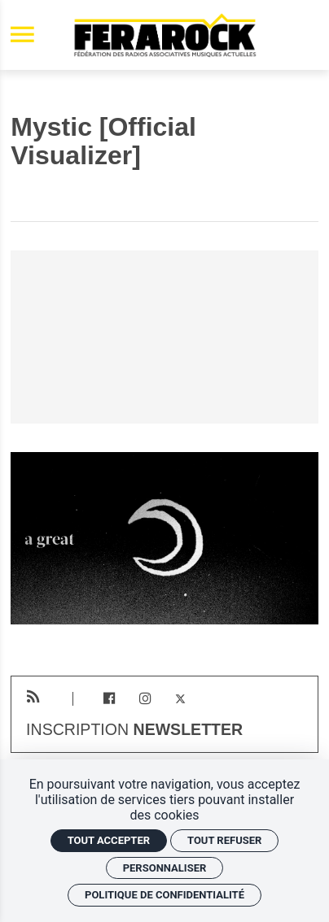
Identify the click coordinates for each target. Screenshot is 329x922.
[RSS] (33, 697)
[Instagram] (144, 699)
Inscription (134, 730)
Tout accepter (109, 840)
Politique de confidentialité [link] (164, 895)
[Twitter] (180, 699)
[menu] (22, 35)
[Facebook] (109, 699)
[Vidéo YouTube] (164, 336)
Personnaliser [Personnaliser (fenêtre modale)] (165, 868)
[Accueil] (164, 35)
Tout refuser (224, 840)
